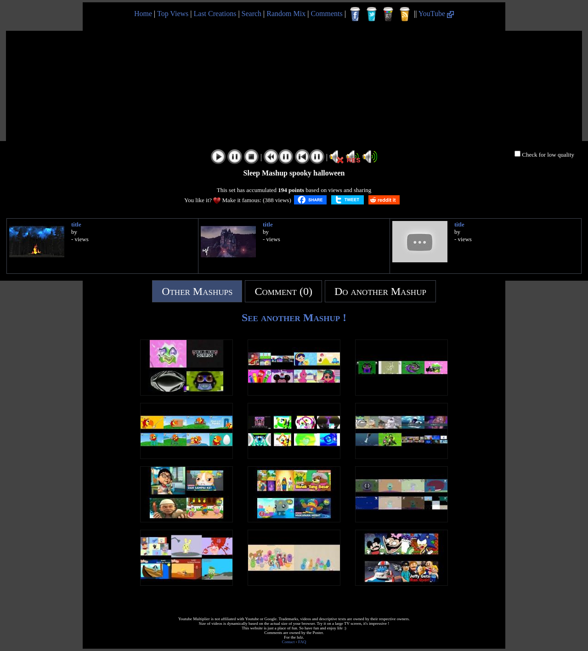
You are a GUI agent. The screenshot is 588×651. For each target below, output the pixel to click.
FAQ (302, 642)
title (76, 224)
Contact (288, 642)
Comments (326, 13)
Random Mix (285, 13)
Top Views (172, 13)
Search (252, 13)
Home (143, 13)
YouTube (436, 13)
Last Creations (215, 13)
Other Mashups (197, 291)
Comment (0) (283, 291)
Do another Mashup (380, 291)
